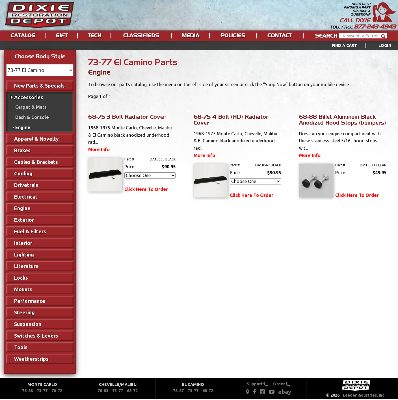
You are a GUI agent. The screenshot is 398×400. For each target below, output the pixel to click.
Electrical (25, 196)
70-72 (56, 390)
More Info (99, 149)
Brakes (22, 150)
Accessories (28, 97)
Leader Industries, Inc (363, 395)
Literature (26, 266)
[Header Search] (363, 35)
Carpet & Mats (31, 107)
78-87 (178, 390)
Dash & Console (32, 117)
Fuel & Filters (30, 231)
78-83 (103, 390)
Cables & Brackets (36, 162)
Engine (22, 127)
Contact (279, 35)
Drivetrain (26, 185)
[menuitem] (355, 45)
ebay (284, 391)
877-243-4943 (375, 26)
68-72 (132, 390)
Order (281, 384)
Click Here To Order (146, 189)
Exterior (24, 220)
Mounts (23, 289)
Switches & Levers (36, 335)
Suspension (27, 324)
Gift (62, 35)
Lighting (24, 254)
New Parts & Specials (39, 85)
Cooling (23, 173)
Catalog (23, 35)
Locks (21, 278)
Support (257, 384)
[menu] (199, 45)
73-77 (42, 390)
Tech (94, 35)
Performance (29, 301)
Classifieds (141, 35)
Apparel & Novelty (36, 139)
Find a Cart (344, 45)
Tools (20, 347)
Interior (23, 243)
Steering (24, 312)
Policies (233, 35)
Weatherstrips (31, 359)
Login (384, 45)
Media (190, 35)
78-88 (27, 390)
